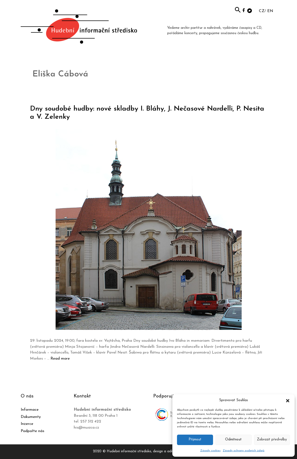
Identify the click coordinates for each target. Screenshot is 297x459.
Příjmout (195, 439)
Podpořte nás (32, 431)
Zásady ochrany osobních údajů (243, 450)
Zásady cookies (210, 450)
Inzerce (27, 424)
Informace (30, 410)
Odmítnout (233, 439)
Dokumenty (31, 417)
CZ (261, 11)
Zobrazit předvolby (272, 439)
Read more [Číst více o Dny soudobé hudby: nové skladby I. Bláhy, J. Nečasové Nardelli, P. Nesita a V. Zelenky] (60, 359)
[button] (287, 400)
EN (270, 11)
